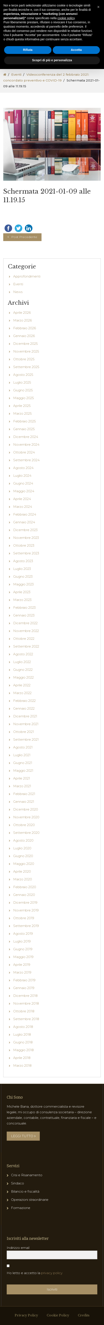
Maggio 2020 (23, 884)
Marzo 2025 (22, 433)
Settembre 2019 (26, 946)
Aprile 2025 (22, 426)
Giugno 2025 (23, 410)
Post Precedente (24, 257)
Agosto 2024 (23, 488)
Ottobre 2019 (23, 938)
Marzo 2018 (22, 1086)
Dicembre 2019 (25, 922)
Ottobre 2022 (23, 659)
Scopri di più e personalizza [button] (52, 60)
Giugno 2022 (23, 690)
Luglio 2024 (22, 496)
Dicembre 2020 (25, 829)
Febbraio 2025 (24, 441)
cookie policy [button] (66, 18)
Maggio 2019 (23, 977)
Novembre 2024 (26, 465)
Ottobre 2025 (24, 379)
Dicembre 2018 (25, 1016)
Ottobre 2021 (23, 752)
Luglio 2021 (21, 775)
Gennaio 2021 (23, 822)
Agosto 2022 (23, 674)
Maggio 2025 (23, 418)
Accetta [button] (76, 50)
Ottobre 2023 (23, 565)
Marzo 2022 (22, 713)
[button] (98, 6)
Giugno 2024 (23, 503)
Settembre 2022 (26, 666)
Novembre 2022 (26, 651)
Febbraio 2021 (24, 814)
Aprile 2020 (22, 891)
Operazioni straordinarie (29, 1220)
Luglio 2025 (22, 402)
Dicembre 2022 (25, 643)
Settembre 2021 (26, 759)
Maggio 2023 (23, 604)
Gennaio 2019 (23, 1008)
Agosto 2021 (23, 767)
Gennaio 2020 (24, 915)
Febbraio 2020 (24, 907)
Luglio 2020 (22, 868)
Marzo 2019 (22, 992)
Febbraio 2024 (24, 534)
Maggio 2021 (23, 791)
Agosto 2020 (23, 860)
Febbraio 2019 (24, 1000)
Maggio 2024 (23, 511)
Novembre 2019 (26, 930)
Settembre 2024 (26, 480)
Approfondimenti (26, 296)
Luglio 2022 (22, 682)
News (17, 312)
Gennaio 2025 (24, 449)
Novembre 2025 (26, 371)
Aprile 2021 (21, 798)
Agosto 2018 (23, 1047)
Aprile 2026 (22, 333)
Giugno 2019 (22, 969)
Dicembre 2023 (25, 550)
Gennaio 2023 (24, 635)
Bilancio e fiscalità (25, 1211)
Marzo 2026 (22, 340)
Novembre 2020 (26, 837)
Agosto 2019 (23, 954)
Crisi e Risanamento (26, 1195)
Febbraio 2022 (24, 721)
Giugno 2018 (23, 1062)
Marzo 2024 (22, 527)
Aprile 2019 (21, 985)
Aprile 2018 (21, 1078)
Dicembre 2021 (25, 736)
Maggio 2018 (23, 1070)
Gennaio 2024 (24, 542)
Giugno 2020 (23, 876)
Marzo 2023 (22, 620)
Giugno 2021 (22, 783)
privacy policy (51, 1293)
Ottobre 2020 (24, 845)
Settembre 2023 (26, 573)
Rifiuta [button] (27, 50)
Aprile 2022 (21, 705)
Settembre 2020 (26, 853)
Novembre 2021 (25, 744)
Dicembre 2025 (25, 364)
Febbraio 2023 (24, 628)
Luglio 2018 (22, 1054)
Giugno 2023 (23, 596)
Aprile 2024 (22, 519)
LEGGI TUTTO (23, 1156)
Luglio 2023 (22, 589)
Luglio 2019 (22, 961)
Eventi (16, 74)
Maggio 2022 (23, 697)
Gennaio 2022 (24, 728)
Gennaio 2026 (24, 356)
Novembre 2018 (26, 1023)
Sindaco (17, 1203)
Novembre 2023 (26, 558)
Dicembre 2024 (25, 457)
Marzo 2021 (22, 806)
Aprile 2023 (21, 612)
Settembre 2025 (26, 387)
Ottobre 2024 (24, 472)
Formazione (20, 1228)
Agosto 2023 (23, 581)
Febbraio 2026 (24, 348)
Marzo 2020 (22, 899)
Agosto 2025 (23, 395)
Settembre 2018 (26, 1039)
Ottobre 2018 (23, 1031)
